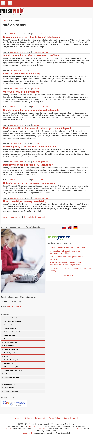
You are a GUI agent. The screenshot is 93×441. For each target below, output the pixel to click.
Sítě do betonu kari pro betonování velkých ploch (31, 110)
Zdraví (6, 374)
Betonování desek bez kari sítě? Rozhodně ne (29, 164)
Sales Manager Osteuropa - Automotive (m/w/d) (67, 247)
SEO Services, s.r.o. (16, 34)
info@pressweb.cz (14, 307)
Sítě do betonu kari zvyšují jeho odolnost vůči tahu (31, 55)
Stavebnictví (36, 34)
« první (4, 217)
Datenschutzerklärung (72, 418)
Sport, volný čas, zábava (12, 360)
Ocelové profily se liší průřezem (21, 91)
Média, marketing (10, 335)
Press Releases (9, 388)
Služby (34, 89)
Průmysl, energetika (38, 52)
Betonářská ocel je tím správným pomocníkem (29, 183)
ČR (42, 34)
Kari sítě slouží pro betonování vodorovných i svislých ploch (37, 128)
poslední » (42, 217)
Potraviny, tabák (9, 346)
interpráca (41, 429)
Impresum (17, 418)
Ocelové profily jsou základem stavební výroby (29, 146)
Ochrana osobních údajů (35, 418)
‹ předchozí (13, 217)
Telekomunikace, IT (11, 367)
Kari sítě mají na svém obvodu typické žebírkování (31, 37)
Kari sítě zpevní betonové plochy (21, 73)
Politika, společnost (11, 342)
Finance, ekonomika (11, 325)
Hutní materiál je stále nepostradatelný (25, 201)
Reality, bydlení (9, 353)
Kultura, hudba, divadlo (12, 332)
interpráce (7, 429)
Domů (6, 21)
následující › (32, 217)
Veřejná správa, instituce (13, 370)
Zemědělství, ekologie (11, 377)
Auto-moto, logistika (11, 318)
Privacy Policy (54, 418)
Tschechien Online (34, 426)
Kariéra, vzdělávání (10, 328)
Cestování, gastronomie (12, 321)
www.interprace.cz (70, 275)
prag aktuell (27, 433)
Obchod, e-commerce (11, 339)
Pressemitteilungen (11, 391)
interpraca (78, 429)
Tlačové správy (9, 384)
